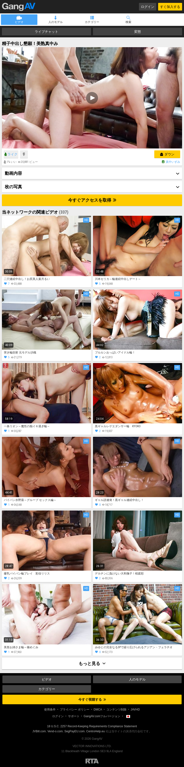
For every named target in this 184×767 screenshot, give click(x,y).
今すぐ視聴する (92, 699)
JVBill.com (39, 731)
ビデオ (19, 22)
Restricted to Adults (92, 761)
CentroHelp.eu (95, 731)
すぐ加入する (170, 7)
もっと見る (92, 663)
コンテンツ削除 (116, 709)
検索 (128, 22)
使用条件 (50, 709)
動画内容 (13, 173)
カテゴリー (92, 22)
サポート (74, 716)
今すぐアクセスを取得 (92, 200)
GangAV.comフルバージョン (102, 716)
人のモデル (55, 22)
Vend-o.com (55, 731)
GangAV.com (18, 7)
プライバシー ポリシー (74, 709)
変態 (137, 32)
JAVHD (135, 709)
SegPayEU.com (74, 731)
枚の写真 (13, 186)
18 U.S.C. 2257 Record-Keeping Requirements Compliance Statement (92, 726)
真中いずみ (173, 162)
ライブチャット (46, 32)
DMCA (98, 709)
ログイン (147, 7)
